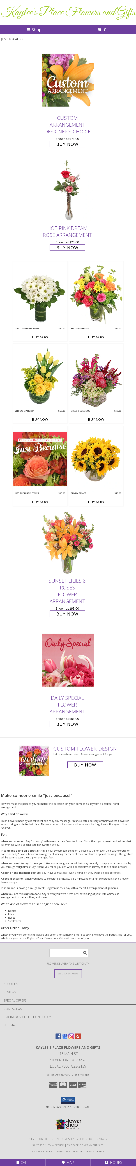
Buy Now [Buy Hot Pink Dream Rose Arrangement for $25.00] (67, 247)
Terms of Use (95, 1151)
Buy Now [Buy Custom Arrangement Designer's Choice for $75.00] (67, 144)
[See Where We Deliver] (68, 973)
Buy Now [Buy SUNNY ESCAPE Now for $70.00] (96, 502)
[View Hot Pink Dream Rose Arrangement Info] (68, 190)
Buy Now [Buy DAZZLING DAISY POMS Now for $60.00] (40, 337)
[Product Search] (68, 953)
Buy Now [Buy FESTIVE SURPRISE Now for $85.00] (96, 337)
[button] (68, 1100)
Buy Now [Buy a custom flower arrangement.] (85, 765)
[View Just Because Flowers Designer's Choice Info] (40, 458)
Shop (34, 29)
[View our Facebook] (58, 1038)
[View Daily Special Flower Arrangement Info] (68, 660)
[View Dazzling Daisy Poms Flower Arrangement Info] (40, 294)
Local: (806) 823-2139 (68, 1066)
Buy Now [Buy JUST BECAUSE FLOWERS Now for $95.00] (40, 502)
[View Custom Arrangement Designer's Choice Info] (68, 80)
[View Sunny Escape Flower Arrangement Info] (96, 459)
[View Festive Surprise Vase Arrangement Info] (96, 294)
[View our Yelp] (78, 1038)
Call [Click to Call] (23, 1162)
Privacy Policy (42, 1151)
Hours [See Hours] (113, 1162)
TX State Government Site (85, 1145)
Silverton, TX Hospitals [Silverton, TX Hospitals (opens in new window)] (90, 1139)
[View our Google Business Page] (65, 1038)
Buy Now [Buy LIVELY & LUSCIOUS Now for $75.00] (96, 419)
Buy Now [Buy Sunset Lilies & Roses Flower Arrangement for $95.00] (67, 614)
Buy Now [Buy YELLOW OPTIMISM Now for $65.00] (40, 419)
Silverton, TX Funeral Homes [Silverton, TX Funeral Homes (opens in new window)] (49, 1139)
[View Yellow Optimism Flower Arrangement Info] (40, 376)
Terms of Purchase (69, 1151)
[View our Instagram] (71, 1038)
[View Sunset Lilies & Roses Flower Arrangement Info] (68, 543)
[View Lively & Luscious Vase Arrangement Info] (96, 376)
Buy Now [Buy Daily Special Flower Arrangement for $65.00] (67, 724)
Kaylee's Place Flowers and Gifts (68, 12)
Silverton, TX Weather (48, 1145)
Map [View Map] (68, 1162)
